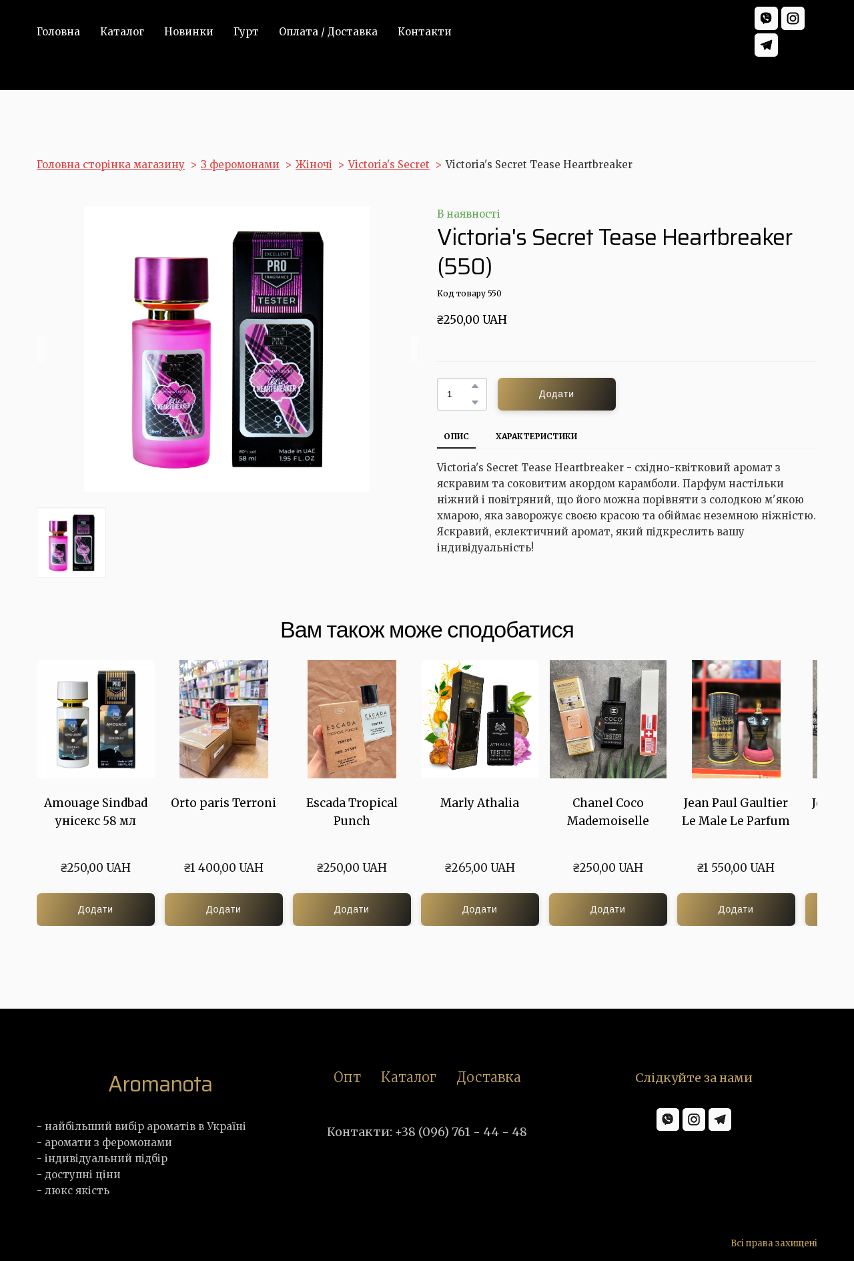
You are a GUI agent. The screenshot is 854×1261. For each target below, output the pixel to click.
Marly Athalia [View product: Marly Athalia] (479, 803)
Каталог (122, 31)
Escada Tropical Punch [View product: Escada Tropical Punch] (352, 812)
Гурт (246, 31)
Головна (58, 31)
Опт (347, 1077)
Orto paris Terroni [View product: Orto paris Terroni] (223, 803)
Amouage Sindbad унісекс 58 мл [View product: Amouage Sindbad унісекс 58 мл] (95, 812)
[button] (766, 18)
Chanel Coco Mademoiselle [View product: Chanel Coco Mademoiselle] (608, 812)
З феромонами (240, 164)
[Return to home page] (160, 1084)
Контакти (425, 31)
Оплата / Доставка (328, 31)
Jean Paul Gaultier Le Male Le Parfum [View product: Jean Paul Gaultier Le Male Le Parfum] (736, 812)
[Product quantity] (459, 394)
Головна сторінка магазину (111, 164)
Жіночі (314, 164)
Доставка (488, 1077)
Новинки (189, 31)
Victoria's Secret (389, 164)
